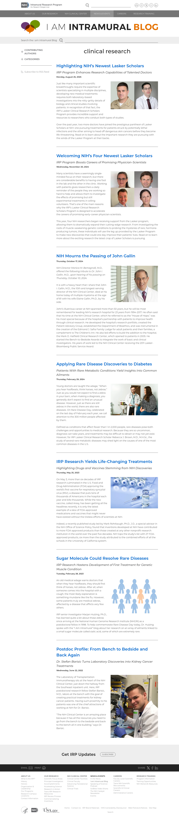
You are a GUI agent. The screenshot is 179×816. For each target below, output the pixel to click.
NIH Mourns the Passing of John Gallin (95, 255)
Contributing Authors (33, 52)
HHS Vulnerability (113, 808)
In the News (95, 779)
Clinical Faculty (73, 781)
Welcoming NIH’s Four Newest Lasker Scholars (104, 155)
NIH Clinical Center (76, 14)
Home (67, 808)
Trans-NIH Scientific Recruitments (121, 784)
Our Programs (27, 791)
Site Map (152, 808)
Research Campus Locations (29, 795)
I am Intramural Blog (99, 781)
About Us (30, 14)
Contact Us (76, 808)
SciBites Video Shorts (99, 789)
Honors (24, 784)
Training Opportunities (146, 781)
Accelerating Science (53, 786)
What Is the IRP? (28, 779)
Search (110, 812)
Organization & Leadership (27, 787)
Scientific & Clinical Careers (121, 789)
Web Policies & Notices (137, 808)
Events (93, 796)
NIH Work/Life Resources (147, 784)
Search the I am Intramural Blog (39, 40)
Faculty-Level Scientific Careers (123, 780)
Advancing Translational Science (77, 785)
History (24, 781)
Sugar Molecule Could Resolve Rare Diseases (102, 558)
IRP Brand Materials (90, 808)
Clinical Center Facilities (77, 779)
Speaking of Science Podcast (98, 785)
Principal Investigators (53, 781)
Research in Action (52, 789)
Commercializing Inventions (51, 800)
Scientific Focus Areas (53, 779)
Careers (121, 14)
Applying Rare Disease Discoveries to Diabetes (104, 364)
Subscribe (107, 754)
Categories (32, 59)
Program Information (146, 779)
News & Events (102, 14)
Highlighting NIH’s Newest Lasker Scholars (100, 65)
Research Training (143, 14)
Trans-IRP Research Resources (52, 793)
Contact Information (29, 798)
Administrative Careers (123, 793)
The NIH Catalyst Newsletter (97, 792)
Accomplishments (52, 784)
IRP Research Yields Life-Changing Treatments (104, 461)
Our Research (50, 14)
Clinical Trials (72, 789)
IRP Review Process (52, 796)
